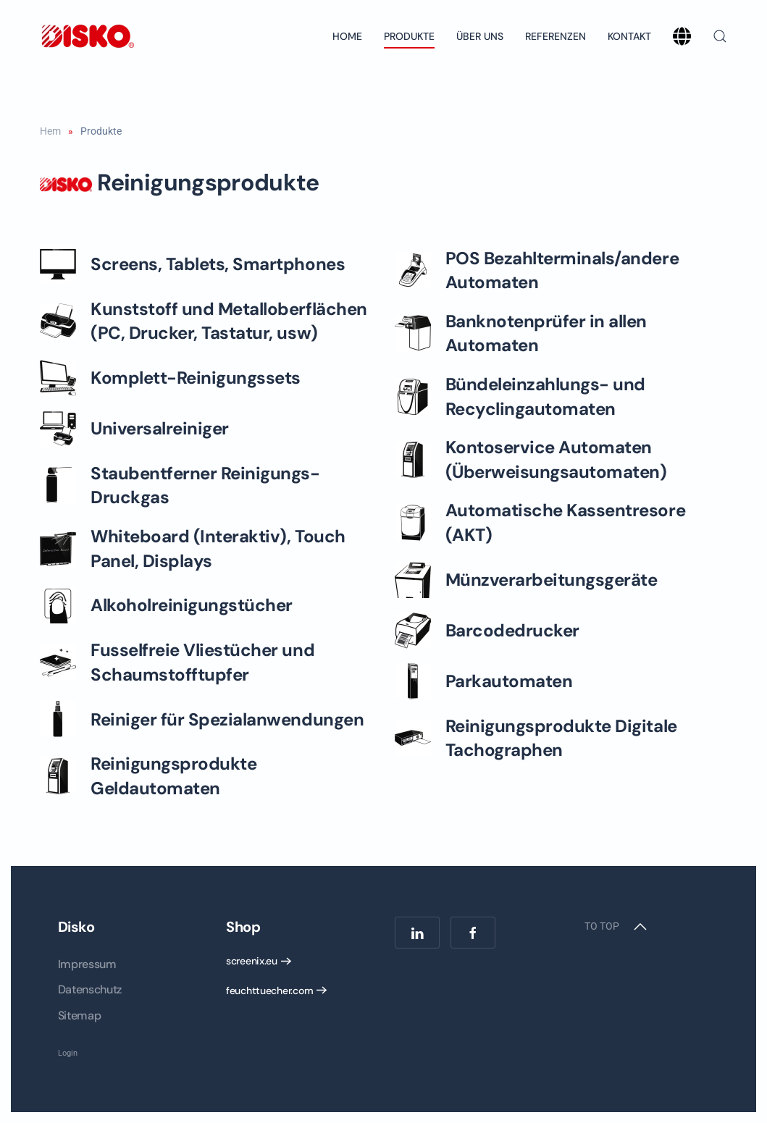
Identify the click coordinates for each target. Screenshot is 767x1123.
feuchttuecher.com (269, 990)
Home (347, 36)
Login (67, 1053)
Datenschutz (90, 989)
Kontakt (629, 36)
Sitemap (79, 1015)
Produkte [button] (409, 36)
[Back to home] (87, 36)
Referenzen (555, 36)
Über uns (479, 36)
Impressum (87, 964)
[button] (720, 36)
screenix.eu (251, 960)
